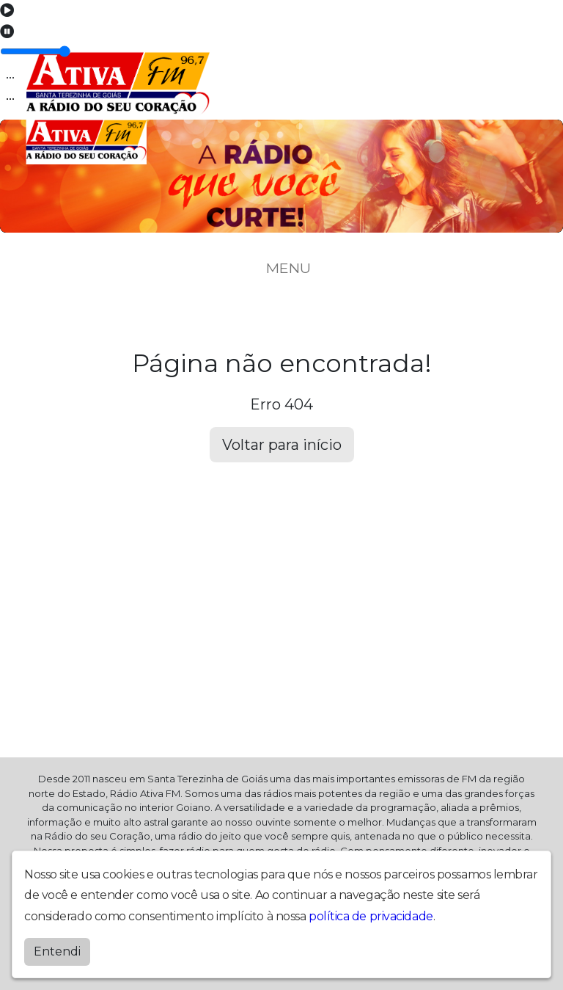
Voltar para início (282, 445)
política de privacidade (371, 916)
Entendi (57, 951)
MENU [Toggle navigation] (281, 268)
